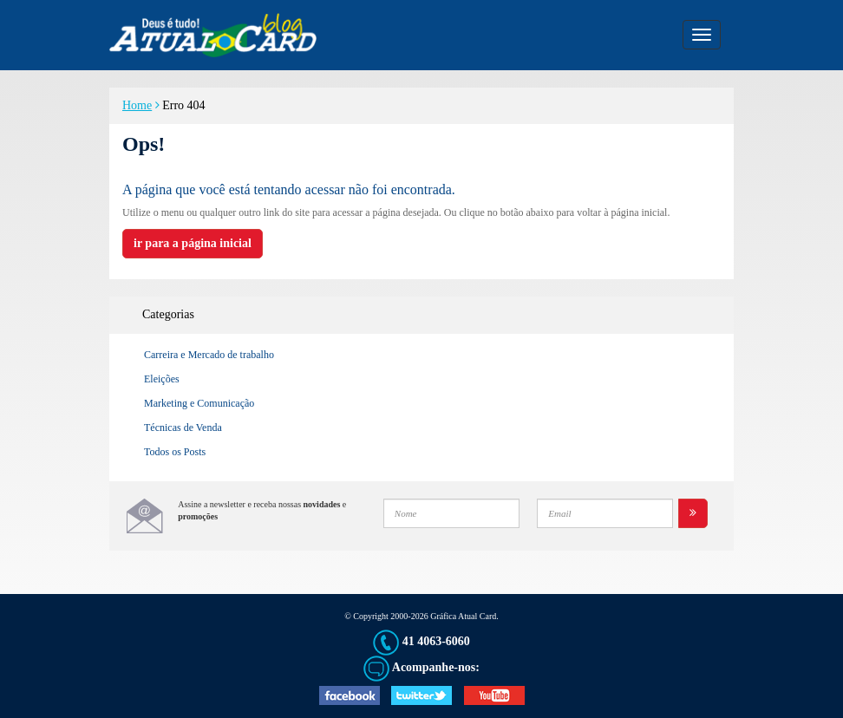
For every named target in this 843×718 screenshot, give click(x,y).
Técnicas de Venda (183, 427)
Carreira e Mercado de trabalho (209, 355)
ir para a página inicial (193, 243)
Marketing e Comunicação (199, 403)
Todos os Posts (175, 452)
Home (137, 105)
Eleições (162, 379)
